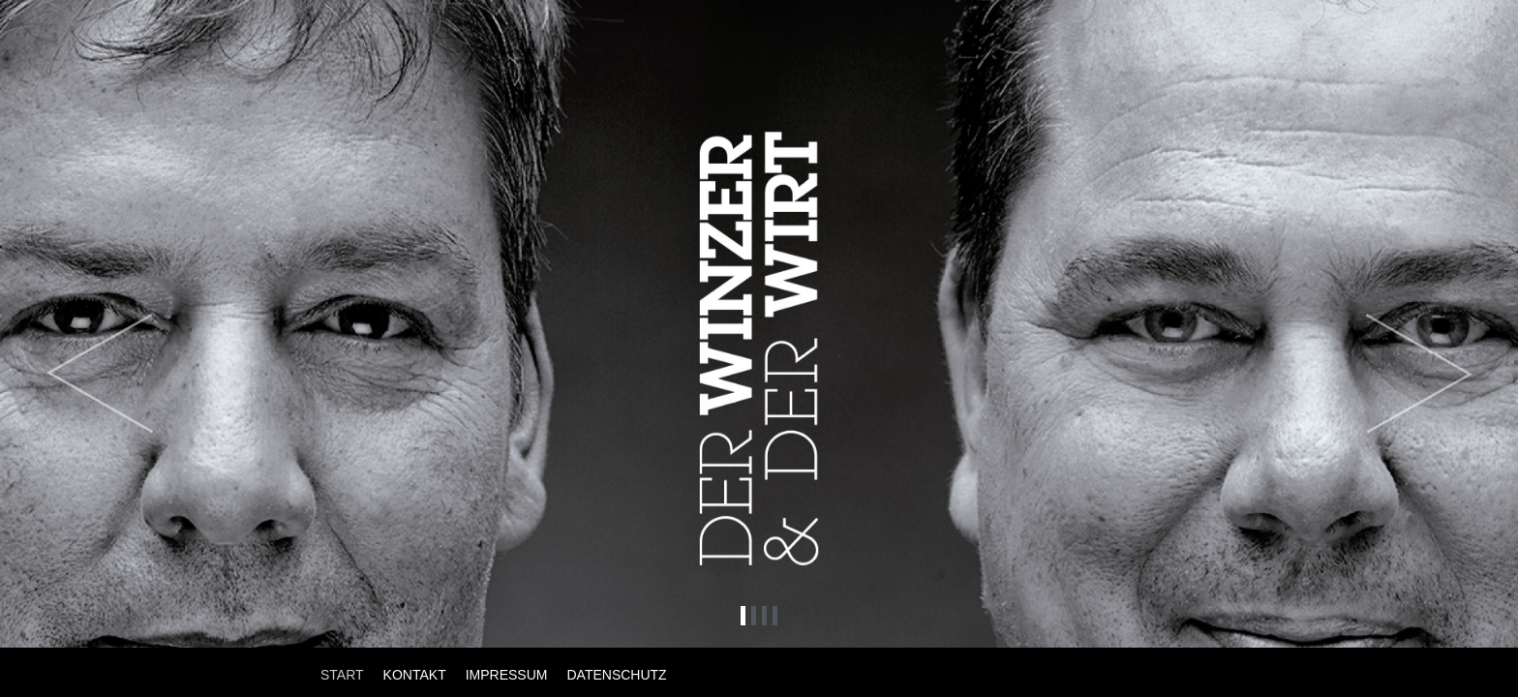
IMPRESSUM (507, 674)
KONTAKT (414, 674)
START (342, 674)
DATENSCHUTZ (616, 674)
